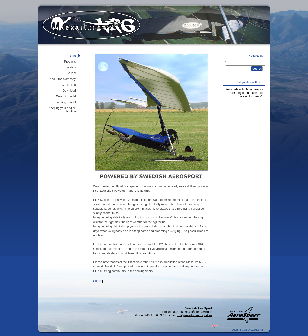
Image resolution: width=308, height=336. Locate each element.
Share (97, 281)
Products (70, 61)
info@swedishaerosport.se (194, 315)
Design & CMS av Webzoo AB (247, 330)
